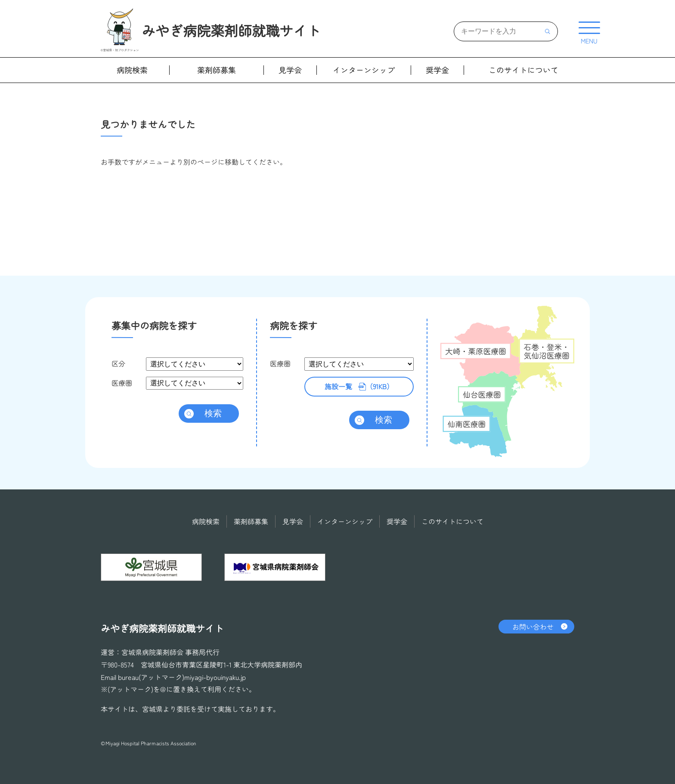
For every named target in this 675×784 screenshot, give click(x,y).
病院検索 (132, 70)
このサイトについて (523, 70)
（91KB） (359, 386)
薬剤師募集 (216, 70)
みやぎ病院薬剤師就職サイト (231, 30)
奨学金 (437, 70)
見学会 (290, 70)
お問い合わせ (533, 626)
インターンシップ (364, 70)
